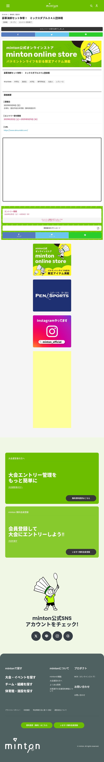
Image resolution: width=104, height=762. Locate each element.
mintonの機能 (55, 676)
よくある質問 (55, 684)
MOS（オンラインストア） (85, 676)
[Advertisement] (52, 389)
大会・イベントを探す (20, 677)
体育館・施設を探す (19, 691)
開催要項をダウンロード (52, 228)
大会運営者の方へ (15, 487)
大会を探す (12, 541)
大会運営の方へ (56, 680)
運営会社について (60, 710)
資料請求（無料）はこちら (36, 725)
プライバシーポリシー (12, 710)
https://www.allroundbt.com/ (16, 130)
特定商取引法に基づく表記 (42, 710)
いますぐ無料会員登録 (81, 552)
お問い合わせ (79, 695)
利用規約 (27, 710)
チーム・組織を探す (19, 684)
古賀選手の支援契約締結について (61, 690)
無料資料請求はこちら (81, 498)
